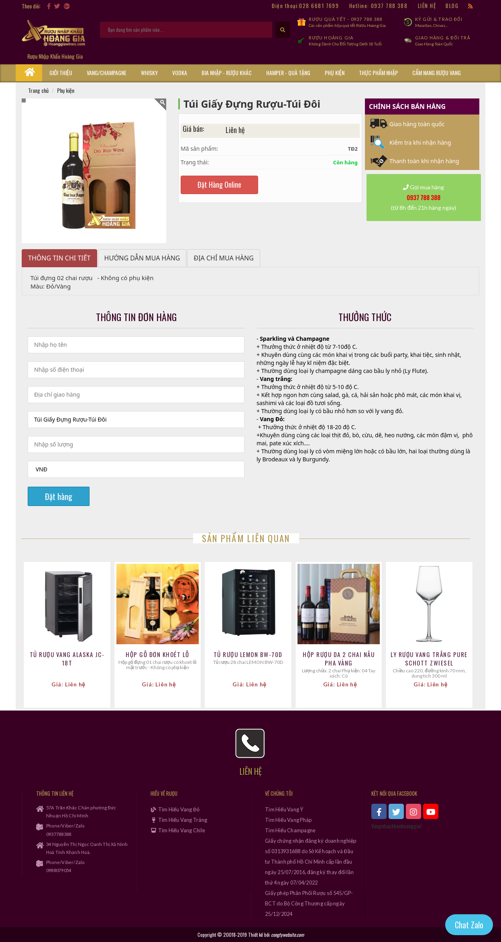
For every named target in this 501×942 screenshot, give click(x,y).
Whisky (149, 72)
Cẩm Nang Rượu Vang (436, 72)
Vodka (179, 72)
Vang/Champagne (106, 72)
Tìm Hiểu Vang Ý (284, 809)
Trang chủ (38, 90)
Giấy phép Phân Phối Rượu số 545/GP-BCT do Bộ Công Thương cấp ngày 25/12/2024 (309, 903)
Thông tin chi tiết (59, 258)
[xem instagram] (413, 811)
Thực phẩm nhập (378, 72)
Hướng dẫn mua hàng (142, 258)
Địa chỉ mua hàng (223, 258)
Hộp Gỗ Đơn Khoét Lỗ (157, 654)
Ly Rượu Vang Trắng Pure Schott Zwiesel (429, 658)
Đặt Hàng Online (219, 184)
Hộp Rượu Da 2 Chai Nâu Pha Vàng (339, 658)
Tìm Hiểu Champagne (290, 830)
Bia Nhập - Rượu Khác (227, 72)
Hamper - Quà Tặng (288, 72)
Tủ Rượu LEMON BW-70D (248, 654)
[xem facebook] (379, 811)
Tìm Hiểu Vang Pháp (288, 820)
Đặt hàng (58, 496)
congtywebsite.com (287, 934)
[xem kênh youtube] (430, 811)
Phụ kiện (334, 72)
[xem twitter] (396, 811)
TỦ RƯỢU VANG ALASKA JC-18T (67, 658)
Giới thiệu (60, 72)
